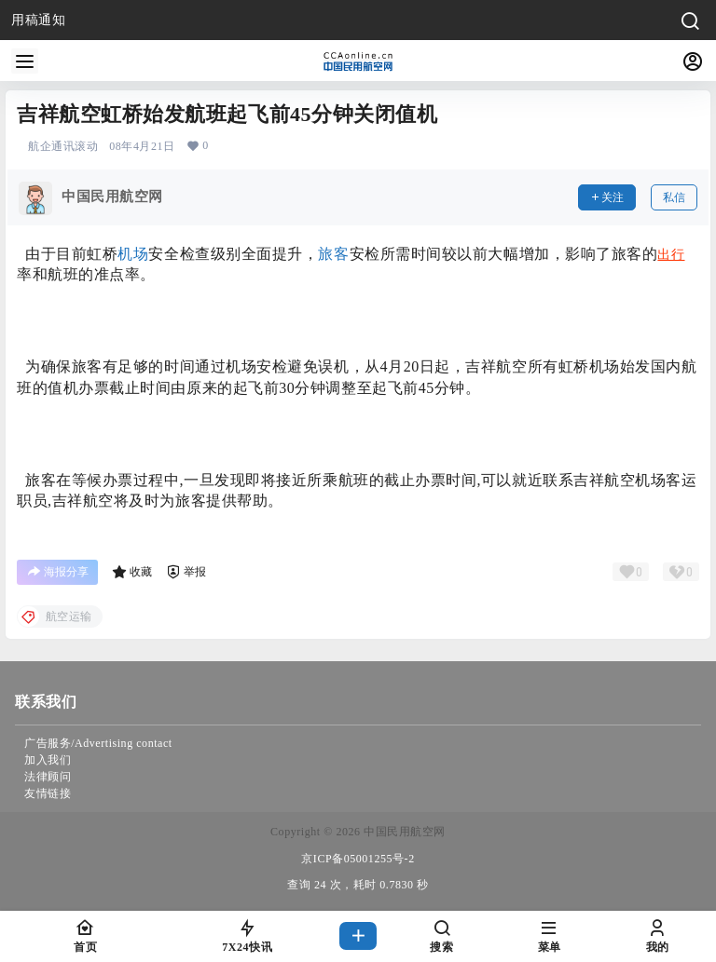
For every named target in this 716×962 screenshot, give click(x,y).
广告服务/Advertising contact (98, 743)
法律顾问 (47, 776)
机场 (132, 254)
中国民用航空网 (403, 831)
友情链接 (47, 793)
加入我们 (47, 759)
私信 (674, 197)
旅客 (333, 254)
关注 (607, 197)
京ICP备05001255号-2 (357, 858)
